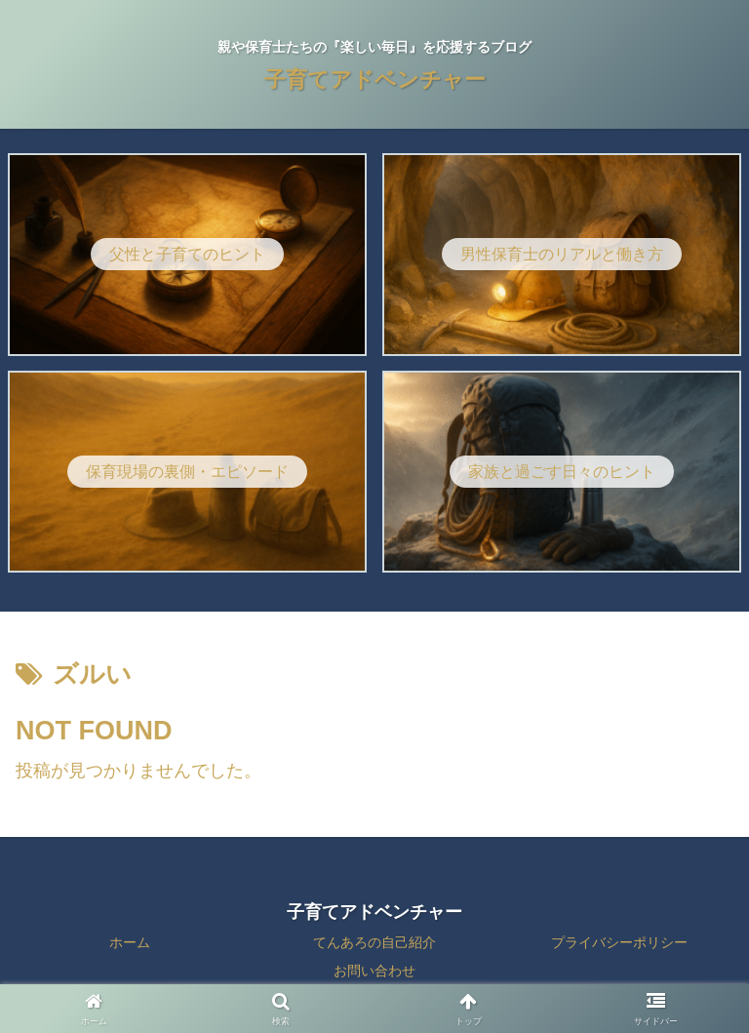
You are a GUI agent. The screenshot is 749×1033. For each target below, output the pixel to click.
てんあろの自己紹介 (374, 942)
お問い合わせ (374, 970)
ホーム (129, 942)
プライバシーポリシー (619, 942)
